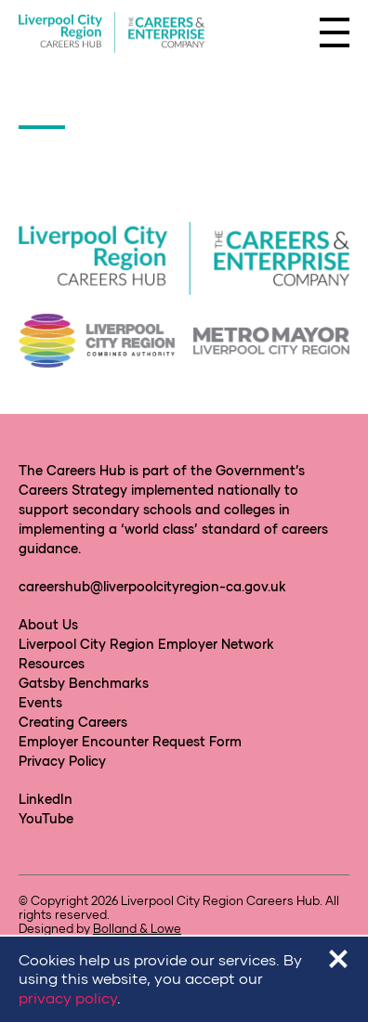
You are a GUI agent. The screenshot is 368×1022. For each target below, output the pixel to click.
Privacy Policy (62, 761)
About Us (48, 624)
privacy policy (68, 997)
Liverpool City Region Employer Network (146, 644)
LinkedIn (45, 799)
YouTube (46, 818)
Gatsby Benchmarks (84, 683)
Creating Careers (73, 722)
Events (40, 702)
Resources (52, 663)
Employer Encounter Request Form (130, 741)
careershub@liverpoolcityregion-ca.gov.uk (152, 586)
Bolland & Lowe (137, 928)
